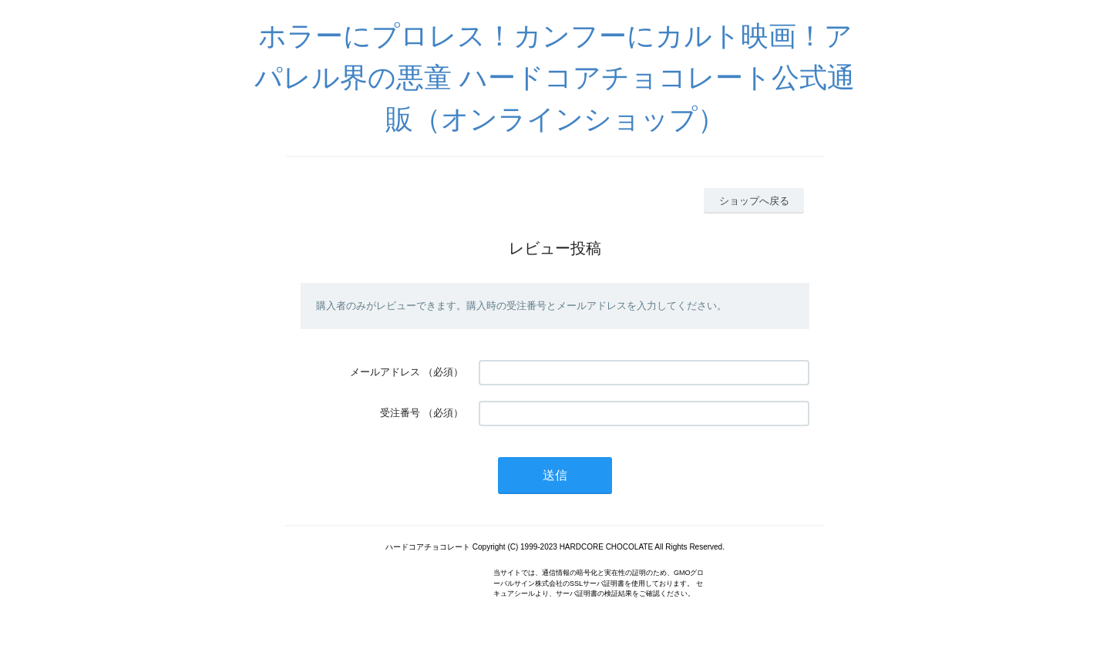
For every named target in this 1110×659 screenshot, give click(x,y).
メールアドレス (385, 372)
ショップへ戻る (754, 201)
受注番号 (400, 413)
